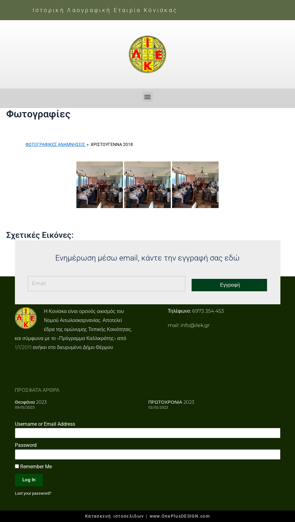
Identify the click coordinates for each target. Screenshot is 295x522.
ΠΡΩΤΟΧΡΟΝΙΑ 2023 (171, 402)
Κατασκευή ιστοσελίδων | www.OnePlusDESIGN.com (147, 516)
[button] (148, 97)
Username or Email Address (45, 424)
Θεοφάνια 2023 (31, 402)
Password (26, 445)
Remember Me (33, 467)
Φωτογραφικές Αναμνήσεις (55, 144)
